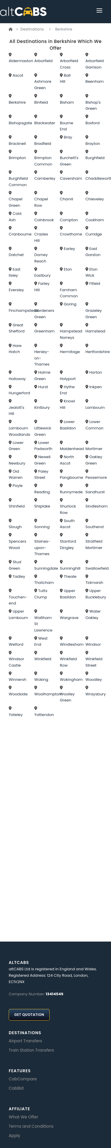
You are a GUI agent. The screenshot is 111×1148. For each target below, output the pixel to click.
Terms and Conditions (31, 1126)
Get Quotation (29, 1014)
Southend (94, 527)
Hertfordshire (97, 352)
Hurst (43, 387)
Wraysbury (95, 694)
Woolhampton (47, 694)
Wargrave (69, 617)
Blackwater (44, 123)
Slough (15, 527)
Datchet (16, 255)
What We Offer (23, 1117)
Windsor (93, 644)
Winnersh (17, 679)
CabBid (16, 1088)
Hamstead (95, 331)
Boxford (92, 123)
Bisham (67, 102)
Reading (42, 492)
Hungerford (19, 393)
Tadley (18, 576)
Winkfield (42, 659)
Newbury (17, 463)
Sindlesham (96, 506)
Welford (16, 644)
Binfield (41, 102)
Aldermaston (21, 61)
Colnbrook (44, 220)
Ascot (17, 75)
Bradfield (42, 143)
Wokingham (71, 679)
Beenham (94, 81)
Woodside (18, 694)
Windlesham (72, 644)
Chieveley (94, 199)
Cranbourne (20, 234)
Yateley (16, 714)
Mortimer (94, 448)
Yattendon (44, 714)
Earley (69, 248)
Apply (14, 1135)
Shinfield (17, 506)
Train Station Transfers (31, 1050)
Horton (95, 372)
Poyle (17, 485)
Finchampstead (23, 310)
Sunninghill (70, 568)
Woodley (93, 679)
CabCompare (23, 1079)
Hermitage (70, 352)
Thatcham (44, 582)
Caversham (71, 178)
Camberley (45, 178)
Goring (70, 304)
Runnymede (71, 492)
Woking (41, 679)
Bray (68, 137)
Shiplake (42, 506)
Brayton (92, 143)
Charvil (66, 199)
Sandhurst (95, 492)
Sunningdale (46, 568)
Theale (70, 576)
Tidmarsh (94, 582)
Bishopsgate (20, 123)
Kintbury (42, 407)
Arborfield (43, 61)
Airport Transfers (25, 1041)
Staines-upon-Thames (42, 548)
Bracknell (17, 143)
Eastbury (42, 275)
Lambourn (95, 407)
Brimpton (17, 158)
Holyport (68, 379)
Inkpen (95, 387)
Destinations (32, 29)
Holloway (17, 379)
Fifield (94, 283)
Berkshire (17, 102)
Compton (69, 220)
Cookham (94, 220)
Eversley (16, 290)
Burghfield (95, 158)
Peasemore (96, 477)
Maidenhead (72, 448)
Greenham (44, 331)
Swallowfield (97, 568)
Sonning (42, 527)
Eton (68, 269)
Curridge (93, 234)
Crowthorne (71, 234)
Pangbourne (71, 477)
